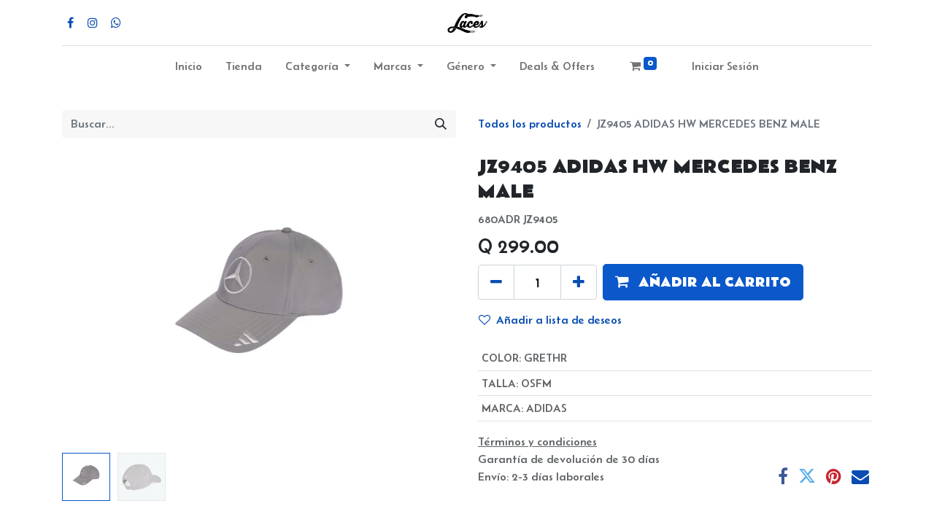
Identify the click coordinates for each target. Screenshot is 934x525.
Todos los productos (530, 123)
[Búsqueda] (440, 124)
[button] (703, 282)
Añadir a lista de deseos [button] (550, 320)
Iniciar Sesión (725, 66)
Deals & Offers (557, 66)
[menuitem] (188, 69)
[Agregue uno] (578, 282)
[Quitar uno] (496, 282)
